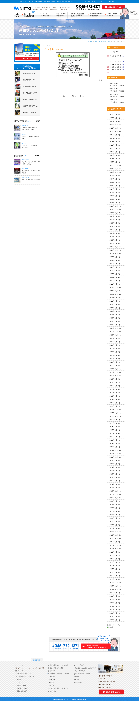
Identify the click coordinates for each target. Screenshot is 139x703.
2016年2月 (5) (115, 525)
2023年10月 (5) (115, 213)
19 (116, 67)
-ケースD (52, 685)
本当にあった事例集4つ (60, 15)
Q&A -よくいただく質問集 (82, 674)
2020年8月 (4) (115, 342)
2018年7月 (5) (115, 426)
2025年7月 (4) (115, 141)
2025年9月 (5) (115, 135)
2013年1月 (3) (115, 579)
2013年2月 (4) (115, 576)
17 (110, 67)
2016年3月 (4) (115, 521)
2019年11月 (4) (115, 372)
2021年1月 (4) (115, 325)
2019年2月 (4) (115, 403)
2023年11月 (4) (115, 209)
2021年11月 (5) (115, 291)
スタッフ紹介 (52, 691)
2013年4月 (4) (115, 569)
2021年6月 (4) (115, 308)
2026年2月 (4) (115, 118)
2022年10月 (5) (115, 253)
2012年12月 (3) (115, 582)
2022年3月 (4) (115, 277)
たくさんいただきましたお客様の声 (96, 15)
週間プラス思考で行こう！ (102, 41)
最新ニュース (19, 671)
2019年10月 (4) (115, 376)
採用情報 (76, 676)
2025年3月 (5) (115, 155)
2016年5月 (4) (115, 515)
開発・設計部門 (21, 691)
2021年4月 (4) (115, 314)
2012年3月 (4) (115, 613)
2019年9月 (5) (115, 379)
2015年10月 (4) (115, 538)
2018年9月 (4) (115, 420)
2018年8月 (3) (115, 423)
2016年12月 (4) (115, 491)
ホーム (90, 41)
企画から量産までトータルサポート (59, 665)
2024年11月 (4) (115, 169)
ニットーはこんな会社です (29, 15)
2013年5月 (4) (115, 565)
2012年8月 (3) (115, 596)
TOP (17, 15)
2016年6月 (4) (115, 511)
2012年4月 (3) (115, 609)
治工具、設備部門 (22, 688)
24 (110, 70)
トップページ (19, 665)
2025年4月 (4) (115, 152)
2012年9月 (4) (115, 593)
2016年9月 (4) (115, 501)
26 (116, 70)
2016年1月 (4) (115, 528)
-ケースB (52, 679)
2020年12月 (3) (115, 328)
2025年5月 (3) (115, 148)
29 (123, 70)
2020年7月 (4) (115, 345)
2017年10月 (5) (115, 457)
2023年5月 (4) (115, 230)
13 (118, 64)
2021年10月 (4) (115, 294)
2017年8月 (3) (115, 464)
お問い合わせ (78, 682)
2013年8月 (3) (115, 555)
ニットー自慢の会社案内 (112, 15)
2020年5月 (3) (115, 352)
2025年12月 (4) (115, 125)
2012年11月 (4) (115, 586)
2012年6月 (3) (115, 603)
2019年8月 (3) (115, 382)
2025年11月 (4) (115, 128)
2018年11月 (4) (115, 413)
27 (118, 70)
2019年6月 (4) (115, 389)
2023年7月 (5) (115, 223)
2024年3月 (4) (115, 196)
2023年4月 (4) (115, 233)
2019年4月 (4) (115, 396)
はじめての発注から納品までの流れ (78, 15)
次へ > (82, 96)
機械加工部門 (21, 685)
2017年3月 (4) (115, 481)
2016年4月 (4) (115, 518)
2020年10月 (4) (115, 335)
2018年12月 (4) (115, 409)
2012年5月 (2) (115, 606)
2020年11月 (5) (115, 331)
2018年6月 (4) (115, 430)
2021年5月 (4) (115, 311)
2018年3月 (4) (115, 440)
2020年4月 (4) (115, 355)
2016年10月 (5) (115, 498)
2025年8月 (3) (115, 138)
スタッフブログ (80, 671)
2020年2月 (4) (115, 362)
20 (118, 67)
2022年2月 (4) (115, 281)
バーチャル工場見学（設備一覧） (58, 688)
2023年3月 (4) (115, 236)
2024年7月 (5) (115, 182)
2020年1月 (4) (115, 365)
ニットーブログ (79, 665)
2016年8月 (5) (115, 504)
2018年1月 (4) (115, 447)
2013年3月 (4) (115, 572)
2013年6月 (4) (115, 562)
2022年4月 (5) (115, 274)
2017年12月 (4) (115, 450)
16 (108, 67)
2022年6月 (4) (115, 267)
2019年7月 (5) (115, 386)
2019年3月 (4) (115, 399)
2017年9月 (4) (115, 460)
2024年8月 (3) (115, 179)
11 (113, 64)
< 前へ (63, 96)
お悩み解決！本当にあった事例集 (58, 674)
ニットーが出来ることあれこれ (24, 676)
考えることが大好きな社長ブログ (85, 668)
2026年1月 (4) (115, 121)
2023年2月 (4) (115, 240)
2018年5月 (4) (115, 433)
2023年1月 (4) (115, 243)
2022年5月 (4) (115, 270)
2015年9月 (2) (115, 542)
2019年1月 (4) (115, 406)
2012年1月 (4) (115, 620)
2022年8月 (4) (115, 260)
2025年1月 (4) (115, 162)
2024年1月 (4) (115, 202)
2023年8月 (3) (115, 220)
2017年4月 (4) (115, 477)
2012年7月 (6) (115, 599)
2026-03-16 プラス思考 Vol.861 (117, 95)
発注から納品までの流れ (56, 668)
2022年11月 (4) (115, 250)
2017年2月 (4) (115, 484)
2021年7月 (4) (115, 304)
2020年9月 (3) (115, 338)
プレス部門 (20, 682)
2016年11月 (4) (115, 494)
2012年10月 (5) (115, 589)
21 (121, 67)
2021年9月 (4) (115, 297)
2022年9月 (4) (115, 257)
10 (110, 64)
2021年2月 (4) (115, 321)
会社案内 (76, 679)
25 (113, 70)
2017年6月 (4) (115, 470)
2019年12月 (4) (115, 369)
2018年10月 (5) (115, 416)
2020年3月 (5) (115, 359)
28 (121, 70)
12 (116, 64)
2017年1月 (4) (115, 487)
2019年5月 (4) (115, 392)
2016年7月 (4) (115, 508)
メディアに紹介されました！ (24, 674)
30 (108, 73)
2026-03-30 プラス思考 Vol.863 (117, 84)
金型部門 (19, 679)
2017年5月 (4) (115, 474)
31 (110, 73)
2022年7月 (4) (115, 264)
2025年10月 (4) (115, 131)
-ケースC (52, 682)
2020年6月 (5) (115, 348)
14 (121, 64)
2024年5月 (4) (115, 189)
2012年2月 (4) (115, 616)
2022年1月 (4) (115, 284)
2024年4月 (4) (115, 192)
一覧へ (73, 96)
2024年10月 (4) (115, 172)
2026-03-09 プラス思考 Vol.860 (117, 101)
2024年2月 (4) (115, 199)
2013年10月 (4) (115, 548)
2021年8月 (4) (115, 301)
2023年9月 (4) (115, 216)
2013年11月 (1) (115, 545)
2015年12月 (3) (115, 532)
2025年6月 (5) (115, 145)
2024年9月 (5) (115, 175)
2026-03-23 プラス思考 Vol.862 (117, 90)
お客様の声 (51, 671)
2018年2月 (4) (115, 443)
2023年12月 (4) (115, 206)
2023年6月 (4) (115, 226)
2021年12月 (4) (115, 287)
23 (108, 70)
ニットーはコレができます (45, 15)
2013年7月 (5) (115, 559)
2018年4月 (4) (115, 437)
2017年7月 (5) (115, 467)
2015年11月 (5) (115, 535)
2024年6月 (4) (115, 186)
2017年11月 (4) (115, 453)
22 (123, 67)
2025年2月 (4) (115, 158)
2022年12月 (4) (115, 247)
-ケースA (52, 676)
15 (123, 64)
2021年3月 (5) (115, 318)
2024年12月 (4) (115, 165)
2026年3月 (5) (115, 114)
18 (113, 67)
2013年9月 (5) (115, 552)
